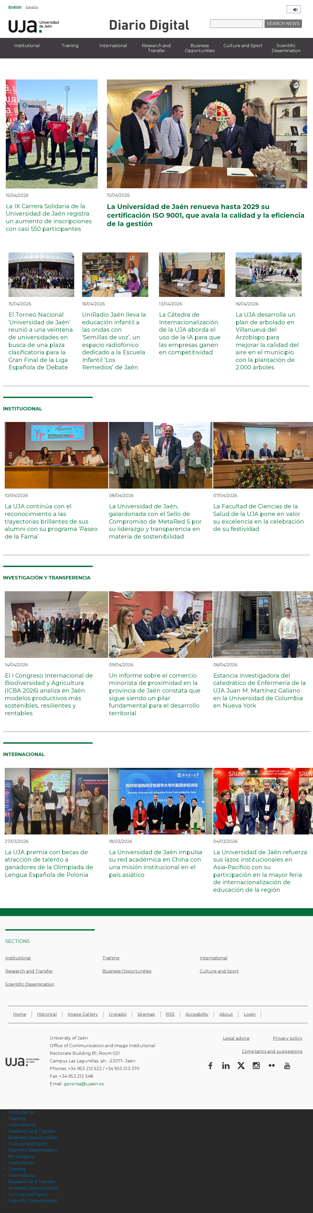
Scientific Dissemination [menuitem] (286, 48)
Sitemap (146, 1014)
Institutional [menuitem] (27, 45)
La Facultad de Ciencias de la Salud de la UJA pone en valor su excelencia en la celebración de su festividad (258, 518)
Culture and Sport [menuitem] (242, 45)
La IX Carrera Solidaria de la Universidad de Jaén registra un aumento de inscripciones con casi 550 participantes (49, 217)
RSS (170, 1014)
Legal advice (236, 1038)
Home (19, 1014)
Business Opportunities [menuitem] (200, 48)
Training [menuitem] (70, 45)
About (226, 1014)
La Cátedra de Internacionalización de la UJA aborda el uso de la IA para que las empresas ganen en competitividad (190, 333)
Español (32, 7)
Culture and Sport (219, 971)
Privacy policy (287, 1038)
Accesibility (196, 1014)
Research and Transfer (29, 971)
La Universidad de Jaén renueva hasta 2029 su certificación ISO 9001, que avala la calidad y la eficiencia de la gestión (206, 215)
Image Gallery (83, 1014)
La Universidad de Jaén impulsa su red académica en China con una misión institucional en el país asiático (155, 863)
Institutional (18, 958)
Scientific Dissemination (29, 984)
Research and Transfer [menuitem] (156, 48)
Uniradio (118, 1014)
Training (111, 958)
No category (21, 1156)
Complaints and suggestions (272, 1051)
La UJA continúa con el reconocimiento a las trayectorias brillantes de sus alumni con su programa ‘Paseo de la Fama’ (51, 521)
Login (250, 1014)
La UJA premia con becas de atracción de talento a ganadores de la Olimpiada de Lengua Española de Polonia (49, 863)
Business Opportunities (126, 971)
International (213, 958)
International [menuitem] (113, 45)
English (15, 7)
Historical (47, 1014)
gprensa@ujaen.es (84, 1083)
